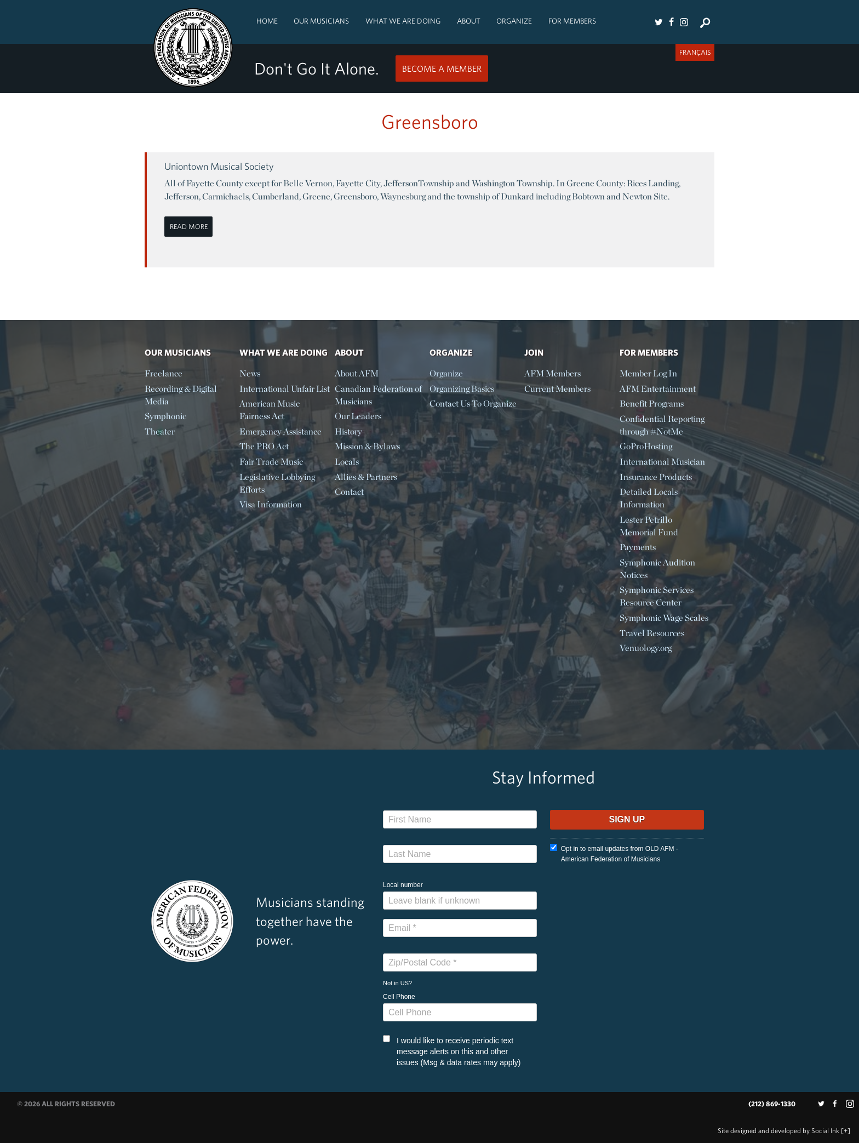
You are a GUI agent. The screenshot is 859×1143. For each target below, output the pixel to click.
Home (267, 20)
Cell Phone (399, 997)
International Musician (662, 461)
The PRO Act (264, 446)
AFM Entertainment (658, 389)
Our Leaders (358, 416)
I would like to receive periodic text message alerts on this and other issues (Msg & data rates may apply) (451, 1051)
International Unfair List (284, 389)
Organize (514, 20)
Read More (189, 226)
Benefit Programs (652, 403)
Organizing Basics (462, 389)
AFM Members (552, 373)
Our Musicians (321, 20)
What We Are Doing (402, 20)
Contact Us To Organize (473, 403)
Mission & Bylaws (367, 446)
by (778, 1131)
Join (533, 352)
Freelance (163, 373)
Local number (403, 885)
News (249, 373)
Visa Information (270, 504)
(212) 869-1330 (771, 1104)
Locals (347, 461)
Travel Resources (652, 633)
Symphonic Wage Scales (664, 618)
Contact (349, 492)
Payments (638, 547)
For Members (572, 20)
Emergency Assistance (280, 431)
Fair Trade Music (271, 461)
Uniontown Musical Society (219, 166)
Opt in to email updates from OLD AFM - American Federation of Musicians (614, 853)
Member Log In (648, 373)
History (348, 431)
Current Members (557, 389)
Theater (160, 431)
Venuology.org (646, 648)
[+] (845, 1131)
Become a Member (442, 68)
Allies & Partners (366, 477)
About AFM (357, 373)
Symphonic (165, 416)
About (468, 20)
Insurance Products (656, 477)
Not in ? (397, 983)
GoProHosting (646, 446)
